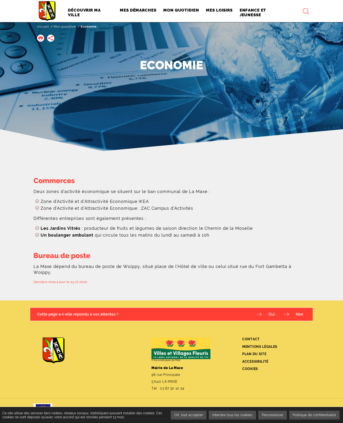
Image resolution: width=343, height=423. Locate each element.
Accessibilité (255, 361)
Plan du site (254, 354)
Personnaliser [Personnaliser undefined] (273, 415)
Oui (271, 314)
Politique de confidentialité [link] (314, 415)
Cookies (250, 369)
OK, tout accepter (188, 415)
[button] (40, 38)
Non (299, 314)
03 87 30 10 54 (172, 388)
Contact (251, 339)
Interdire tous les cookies (232, 415)
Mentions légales (259, 347)
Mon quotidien (65, 26)
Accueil (43, 26)
